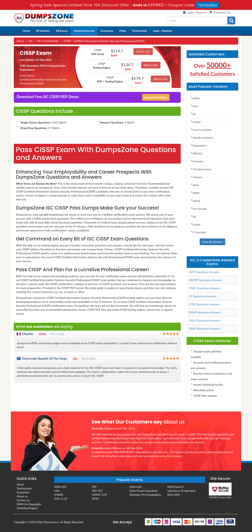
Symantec (197, 161)
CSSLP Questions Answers (205, 320)
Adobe (195, 98)
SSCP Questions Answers (204, 272)
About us (22, 496)
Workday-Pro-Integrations (145, 494)
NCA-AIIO (173, 494)
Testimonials (139, 30)
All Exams (62, 30)
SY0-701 (97, 490)
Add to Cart (143, 51)
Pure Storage (199, 208)
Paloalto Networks (202, 137)
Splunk (195, 201)
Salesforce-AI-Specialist (181, 490)
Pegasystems (199, 145)
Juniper (196, 122)
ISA (193, 216)
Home (26, 30)
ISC (31, 41)
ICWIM (58, 494)
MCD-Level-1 (175, 486)
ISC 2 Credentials (47, 41)
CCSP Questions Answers (204, 304)
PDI (94, 486)
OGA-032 (135, 486)
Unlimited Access (84, 30)
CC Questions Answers (203, 296)
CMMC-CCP (99, 494)
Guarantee (107, 30)
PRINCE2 (196, 153)
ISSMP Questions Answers (205, 312)
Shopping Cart (222, 12)
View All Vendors (212, 241)
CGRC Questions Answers (204, 288)
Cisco (194, 106)
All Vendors (43, 30)
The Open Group (201, 169)
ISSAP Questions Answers (204, 328)
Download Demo (156, 97)
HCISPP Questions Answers (205, 280)
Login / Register (196, 12)
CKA (57, 490)
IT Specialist (198, 232)
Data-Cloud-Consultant (144, 490)
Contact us (23, 500)
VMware (196, 177)
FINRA (195, 193)
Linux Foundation (201, 130)
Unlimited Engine (27, 508)
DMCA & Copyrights (29, 504)
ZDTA (95, 498)
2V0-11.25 (60, 498)
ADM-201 (60, 486)
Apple (195, 185)
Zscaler (196, 224)
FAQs (122, 30)
